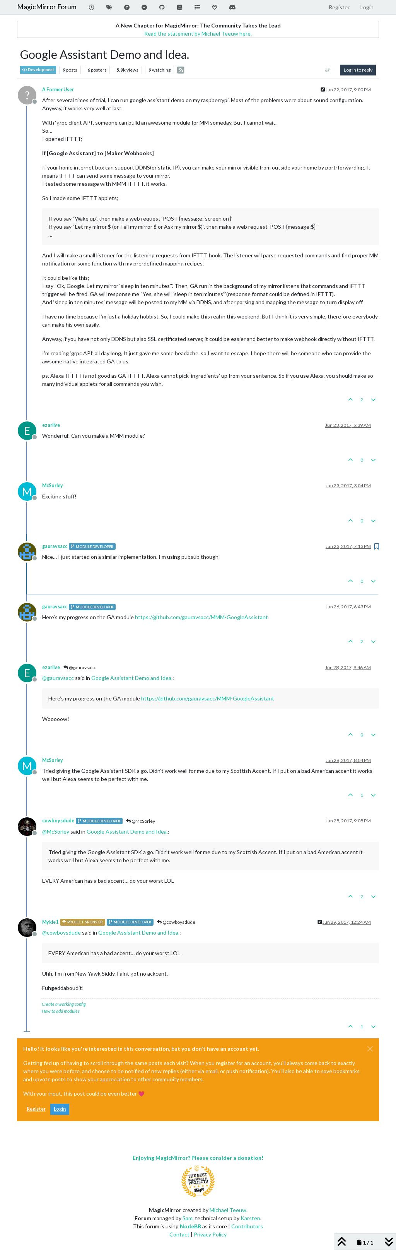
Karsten (250, 1218)
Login (60, 1109)
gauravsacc (54, 546)
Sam (188, 1218)
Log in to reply (358, 70)
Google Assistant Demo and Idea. (131, 678)
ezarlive (51, 425)
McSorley (52, 485)
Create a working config (64, 1004)
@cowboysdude (176, 922)
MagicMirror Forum (47, 7)
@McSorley (140, 821)
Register (36, 1109)
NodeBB (190, 1226)
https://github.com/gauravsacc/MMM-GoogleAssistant (201, 617)
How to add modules (61, 1011)
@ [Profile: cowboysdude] (61, 932)
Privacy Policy (210, 1234)
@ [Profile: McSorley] (55, 831)
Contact (179, 1234)
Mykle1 (50, 922)
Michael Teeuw (228, 1210)
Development (38, 69)
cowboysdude (58, 821)
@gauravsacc (79, 667)
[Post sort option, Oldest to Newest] (327, 70)
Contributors (247, 1226)
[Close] (370, 1048)
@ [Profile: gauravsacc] (58, 678)
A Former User (58, 89)
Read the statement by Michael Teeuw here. (198, 33)
